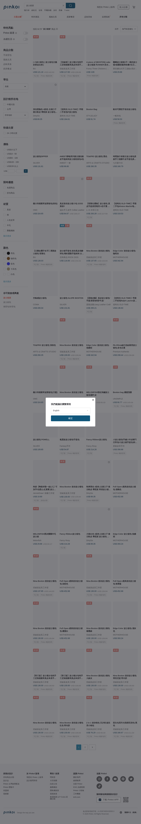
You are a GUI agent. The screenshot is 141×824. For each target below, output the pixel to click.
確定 (70, 418)
